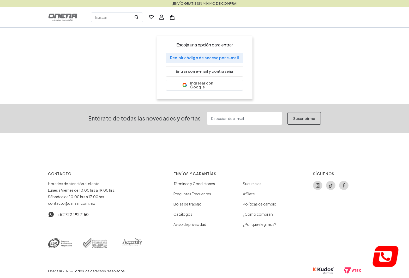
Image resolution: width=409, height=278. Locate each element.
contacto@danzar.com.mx (71, 203)
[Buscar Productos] (137, 17)
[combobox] (117, 17)
